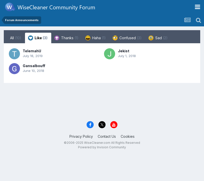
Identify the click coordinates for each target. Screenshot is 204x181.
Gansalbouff (34, 66)
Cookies (128, 136)
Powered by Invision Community (102, 147)
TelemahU (32, 51)
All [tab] (15, 38)
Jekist (123, 51)
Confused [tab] (127, 37)
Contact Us (107, 136)
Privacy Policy (81, 136)
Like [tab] (37, 37)
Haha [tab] (95, 37)
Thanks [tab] (66, 37)
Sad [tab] (158, 37)
